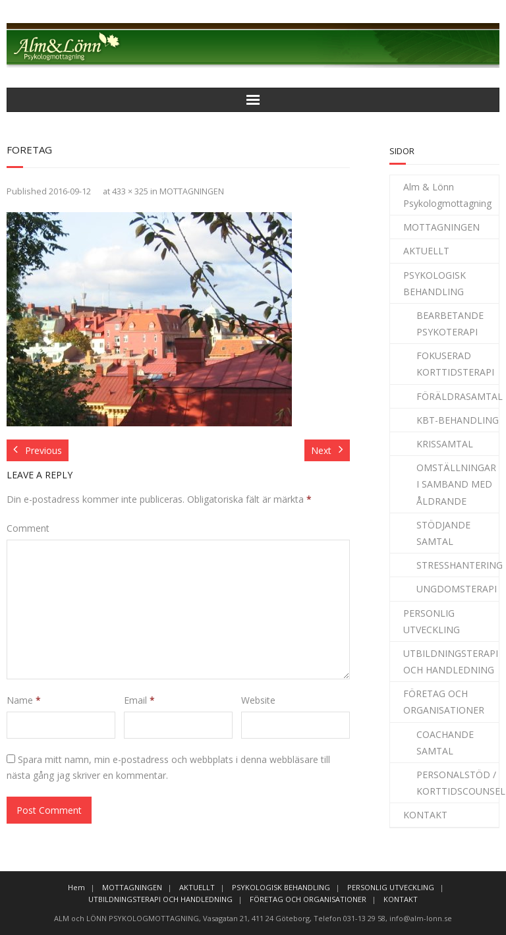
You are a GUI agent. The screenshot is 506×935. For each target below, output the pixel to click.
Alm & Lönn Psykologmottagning (447, 195)
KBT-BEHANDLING (457, 420)
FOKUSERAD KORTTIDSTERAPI (455, 363)
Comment (28, 528)
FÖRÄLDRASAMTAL (459, 396)
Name (24, 700)
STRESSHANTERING (459, 565)
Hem (76, 887)
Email (139, 700)
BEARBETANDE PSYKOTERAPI (450, 323)
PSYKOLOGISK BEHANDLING (434, 283)
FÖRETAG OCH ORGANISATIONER (443, 701)
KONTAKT (425, 814)
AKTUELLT (426, 250)
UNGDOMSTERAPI (456, 588)
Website (258, 700)
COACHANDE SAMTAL (445, 742)
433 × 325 (130, 191)
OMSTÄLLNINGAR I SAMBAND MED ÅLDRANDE (456, 484)
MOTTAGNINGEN (191, 191)
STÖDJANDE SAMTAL (443, 533)
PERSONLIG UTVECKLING (431, 621)
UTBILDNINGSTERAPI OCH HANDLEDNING (450, 661)
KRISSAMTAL (444, 444)
